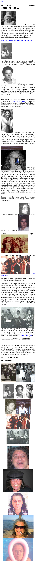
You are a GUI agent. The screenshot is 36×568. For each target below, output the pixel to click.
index (2, 1)
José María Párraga (19, 101)
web (31, 335)
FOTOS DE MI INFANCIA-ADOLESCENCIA (16, 40)
